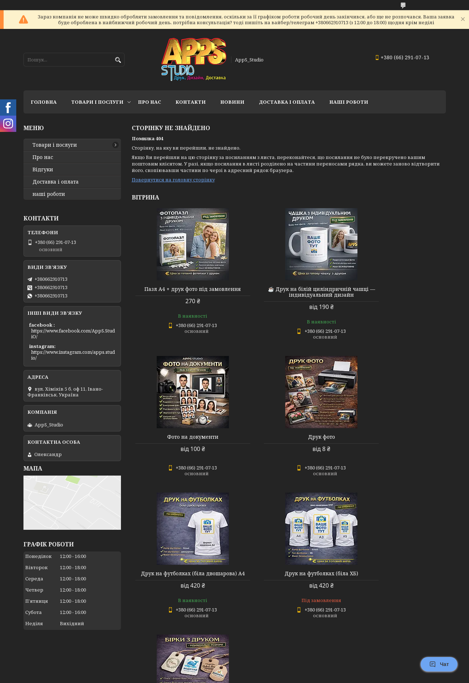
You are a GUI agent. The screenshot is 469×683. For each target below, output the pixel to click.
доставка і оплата (287, 102)
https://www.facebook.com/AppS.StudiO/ (73, 333)
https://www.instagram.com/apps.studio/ (73, 355)
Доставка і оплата (55, 182)
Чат (439, 664)
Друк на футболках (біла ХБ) (395, 437)
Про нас (149, 102)
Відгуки (42, 169)
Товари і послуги (97, 102)
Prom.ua (274, 669)
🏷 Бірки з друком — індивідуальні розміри (182, 587)
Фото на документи (395, 289)
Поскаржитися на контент (214, 676)
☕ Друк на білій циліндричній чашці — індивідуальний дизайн (288, 292)
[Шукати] (118, 60)
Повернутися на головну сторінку (173, 179)
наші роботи (48, 194)
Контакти (190, 102)
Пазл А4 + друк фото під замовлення (181, 292)
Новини (232, 102)
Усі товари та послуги (412, 649)
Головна (44, 102)
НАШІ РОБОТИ (348, 102)
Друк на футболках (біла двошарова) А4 (289, 440)
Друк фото (181, 437)
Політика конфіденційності (283, 676)
